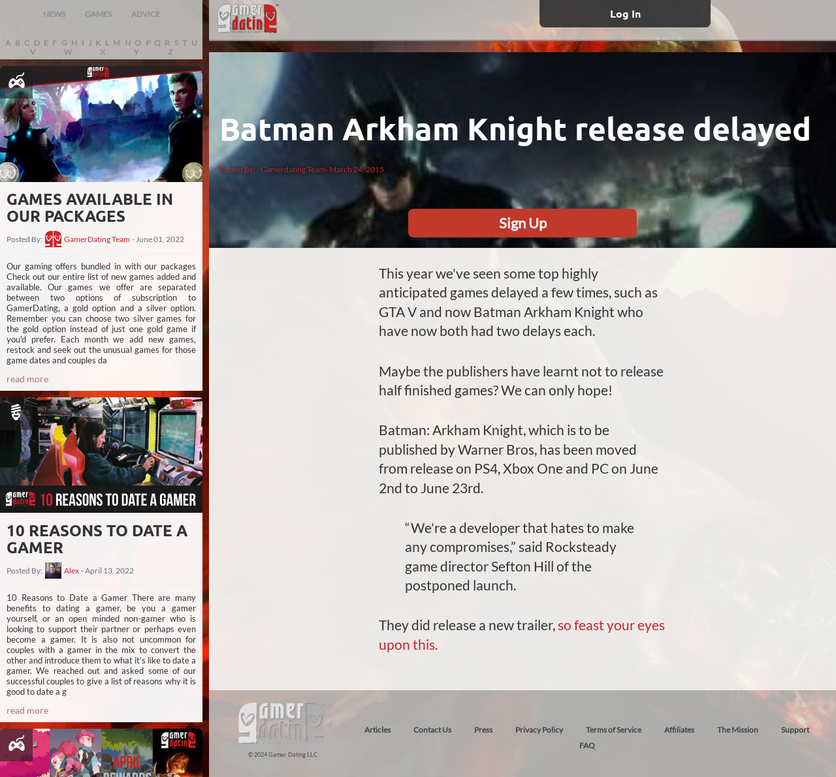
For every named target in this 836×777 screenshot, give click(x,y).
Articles (377, 730)
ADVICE (145, 14)
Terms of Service (613, 730)
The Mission (737, 730)
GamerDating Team (97, 239)
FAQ (587, 745)
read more (27, 378)
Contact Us (432, 730)
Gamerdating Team (293, 169)
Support (795, 730)
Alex (71, 570)
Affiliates (679, 730)
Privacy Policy (539, 730)
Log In (625, 13)
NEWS (54, 14)
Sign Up (523, 223)
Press (483, 730)
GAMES (98, 14)
